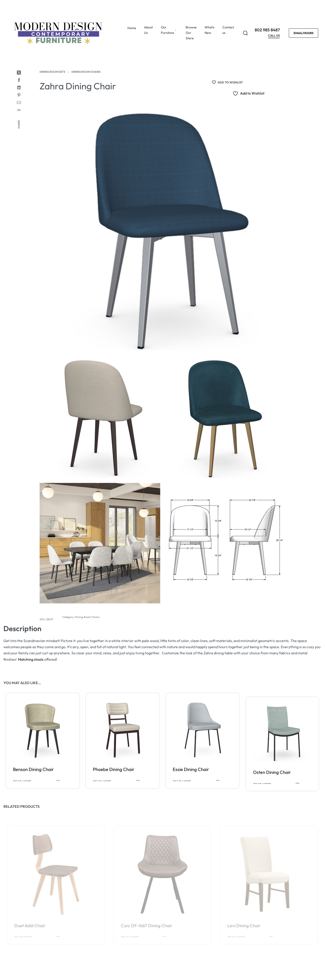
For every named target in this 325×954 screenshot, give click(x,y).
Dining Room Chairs (86, 71)
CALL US (274, 35)
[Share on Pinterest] (19, 95)
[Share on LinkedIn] (19, 87)
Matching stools (30, 659)
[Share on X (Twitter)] (19, 72)
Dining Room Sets (52, 71)
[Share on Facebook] (19, 80)
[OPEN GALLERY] (162, 230)
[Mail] (19, 102)
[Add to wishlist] (227, 82)
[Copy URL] (19, 110)
